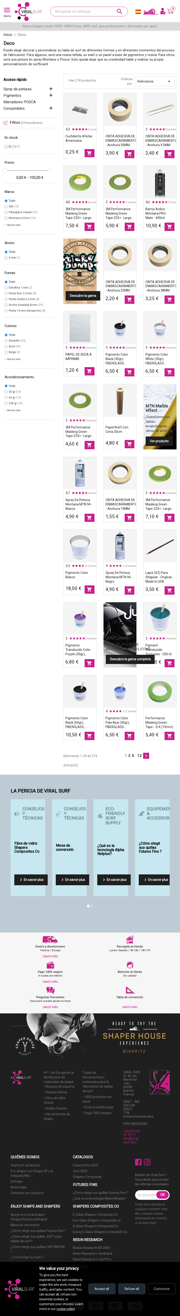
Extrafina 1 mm (20, 287)
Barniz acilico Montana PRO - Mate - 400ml (156, 213)
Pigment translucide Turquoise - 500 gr (158, 649)
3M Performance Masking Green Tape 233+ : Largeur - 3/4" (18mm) (79, 213)
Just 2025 (80, 1171)
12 (139, 756)
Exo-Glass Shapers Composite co (97, 1220)
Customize (162, 1289)
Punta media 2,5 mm (24, 299)
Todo (12, 200)
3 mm (14, 257)
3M (14, 206)
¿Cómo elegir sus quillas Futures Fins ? (100, 1193)
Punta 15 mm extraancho (27, 310)
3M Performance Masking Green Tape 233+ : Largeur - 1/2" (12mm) (159, 504)
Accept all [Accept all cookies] (101, 1289)
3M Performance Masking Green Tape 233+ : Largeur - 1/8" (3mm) (79, 431)
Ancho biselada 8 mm (26, 305)
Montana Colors (22, 218)
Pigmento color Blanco (76, 575)
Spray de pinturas (17, 89)
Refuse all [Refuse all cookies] (131, 1289)
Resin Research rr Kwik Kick (92, 1253)
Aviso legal (18, 1187)
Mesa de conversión (25, 1225)
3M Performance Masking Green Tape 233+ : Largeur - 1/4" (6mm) (120, 213)
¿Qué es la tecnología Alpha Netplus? (99, 1198)
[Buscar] (89, 11)
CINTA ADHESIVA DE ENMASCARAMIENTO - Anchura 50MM (121, 140)
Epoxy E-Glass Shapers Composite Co (100, 1232)
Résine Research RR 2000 (91, 1248)
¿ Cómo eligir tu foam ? (27, 1257)
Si (14, 146)
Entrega (16, 1181)
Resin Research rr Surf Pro (92, 1259)
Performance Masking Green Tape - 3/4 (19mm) (159, 722)
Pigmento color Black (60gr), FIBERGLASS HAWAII (76, 722)
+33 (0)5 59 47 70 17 (131, 1133)
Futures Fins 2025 (85, 1165)
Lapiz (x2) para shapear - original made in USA (158, 577)
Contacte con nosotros (27, 1193)
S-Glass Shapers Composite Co (95, 1226)
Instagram (147, 1162)
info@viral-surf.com (131, 1140)
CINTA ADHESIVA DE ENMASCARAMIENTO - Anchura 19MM (121, 504)
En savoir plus (31, 879)
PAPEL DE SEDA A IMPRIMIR (78, 357)
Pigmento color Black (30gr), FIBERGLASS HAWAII (117, 359)
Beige (14, 352)
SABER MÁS (50, 956)
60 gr (15, 397)
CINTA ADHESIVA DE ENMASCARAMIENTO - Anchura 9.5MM (161, 140)
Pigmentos (12, 95)
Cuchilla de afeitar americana (78, 138)
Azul (15, 346)
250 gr (16, 403)
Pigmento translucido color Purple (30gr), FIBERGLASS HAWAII (78, 649)
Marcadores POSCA (19, 102)
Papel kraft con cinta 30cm (117, 429)
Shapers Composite (87, 1177)
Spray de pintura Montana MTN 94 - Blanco (78, 504)
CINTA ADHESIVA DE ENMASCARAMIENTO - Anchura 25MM (121, 286)
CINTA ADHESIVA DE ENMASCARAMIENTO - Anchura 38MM (161, 286)
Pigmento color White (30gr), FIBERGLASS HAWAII (156, 359)
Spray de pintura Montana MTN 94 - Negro (119, 577)
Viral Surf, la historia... (26, 1165)
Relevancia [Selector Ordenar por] (154, 81)
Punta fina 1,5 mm (22, 293)
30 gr (15, 391)
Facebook (138, 1162)
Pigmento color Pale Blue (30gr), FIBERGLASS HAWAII (118, 722)
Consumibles (14, 108)
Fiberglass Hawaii (23, 212)
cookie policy (65, 1309)
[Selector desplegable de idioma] (138, 13)
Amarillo (17, 340)
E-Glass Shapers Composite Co (95, 1214)
